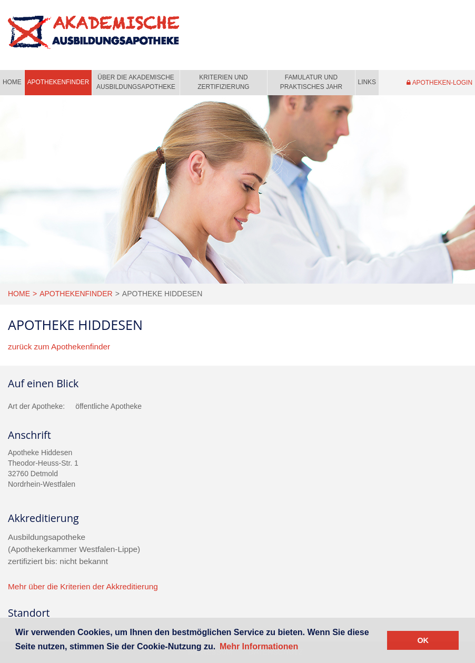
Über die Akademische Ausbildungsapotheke (135, 82)
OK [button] (423, 640)
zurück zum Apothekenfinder (59, 346)
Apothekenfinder (58, 82)
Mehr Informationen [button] (259, 646)
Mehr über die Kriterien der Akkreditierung (83, 586)
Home (12, 82)
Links (367, 82)
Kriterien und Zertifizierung (223, 82)
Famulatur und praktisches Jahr (311, 82)
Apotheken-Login (439, 82)
